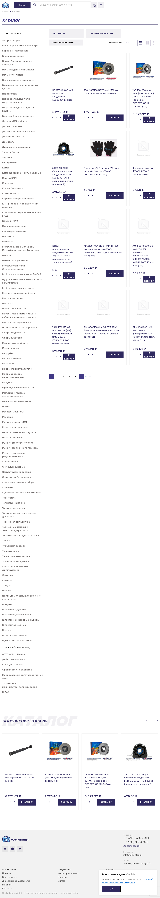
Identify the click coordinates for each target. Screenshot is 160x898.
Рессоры (7, 417)
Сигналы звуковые (13, 466)
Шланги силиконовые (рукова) (21, 619)
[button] (148, 721)
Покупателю (64, 869)
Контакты (7, 888)
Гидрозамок (9, 93)
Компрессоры (10, 193)
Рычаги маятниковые (15, 427)
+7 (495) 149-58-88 (136, 838)
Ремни (6, 406)
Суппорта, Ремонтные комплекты (22, 492)
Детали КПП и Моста (14, 121)
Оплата (61, 881)
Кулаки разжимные (14, 231)
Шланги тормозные (14, 625)
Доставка (63, 877)
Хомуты (6, 585)
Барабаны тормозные (15, 50)
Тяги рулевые (10, 551)
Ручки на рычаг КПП (14, 422)
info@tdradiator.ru (132, 855)
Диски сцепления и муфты (18, 131)
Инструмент (9, 162)
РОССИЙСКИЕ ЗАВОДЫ (18, 647)
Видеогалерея (9, 877)
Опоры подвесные (13, 332)
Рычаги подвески (13, 437)
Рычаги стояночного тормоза (20, 447)
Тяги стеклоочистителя (16, 556)
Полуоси (7, 382)
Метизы (6, 255)
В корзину (69, 118)
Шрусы (6, 630)
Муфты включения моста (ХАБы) (21, 274)
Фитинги (7, 575)
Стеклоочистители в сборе (18, 482)
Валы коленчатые (12, 74)
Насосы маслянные (14, 308)
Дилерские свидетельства (16, 881)
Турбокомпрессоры (14, 545)
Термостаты (9, 497)
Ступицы (7, 487)
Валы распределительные (18, 80)
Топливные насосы (13, 508)
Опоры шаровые (12, 337)
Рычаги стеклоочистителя (18, 442)
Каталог (110, 869)
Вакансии (7, 884)
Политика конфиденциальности (41, 893)
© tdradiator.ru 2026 (12, 893)
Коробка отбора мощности (18, 198)
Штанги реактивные (14, 635)
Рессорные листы (13, 411)
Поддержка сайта (69, 893)
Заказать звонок (131, 846)
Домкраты (8, 141)
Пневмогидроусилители (17, 368)
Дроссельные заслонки (16, 147)
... (81, 376)
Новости (6, 873)
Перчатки (8, 363)
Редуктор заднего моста (16, 401)
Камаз (5, 167)
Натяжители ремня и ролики (19, 327)
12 (123, 43)
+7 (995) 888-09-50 (136, 842)
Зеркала (7, 157)
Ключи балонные (12, 188)
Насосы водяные (12, 298)
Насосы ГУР (9, 303)
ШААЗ (5, 692)
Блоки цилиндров (13, 56)
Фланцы (7, 580)
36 (129, 43)
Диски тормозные (13, 136)
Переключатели (12, 358)
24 (126, 43)
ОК (111, 888)
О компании (9, 869)
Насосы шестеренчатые (16, 322)
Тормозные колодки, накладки (20, 535)
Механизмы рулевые (15, 260)
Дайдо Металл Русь (14, 659)
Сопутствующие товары (16, 472)
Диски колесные (12, 126)
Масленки (8, 236)
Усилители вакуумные (15, 561)
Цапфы (6, 590)
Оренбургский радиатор (17, 669)
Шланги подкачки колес (17, 614)
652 (86, 376)
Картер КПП (9, 178)
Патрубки (8, 353)
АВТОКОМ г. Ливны (13, 654)
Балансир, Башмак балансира (20, 45)
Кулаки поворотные (14, 226)
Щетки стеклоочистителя (17, 640)
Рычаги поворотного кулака (19, 432)
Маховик (7, 241)
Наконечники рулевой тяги (18, 293)
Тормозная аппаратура (16, 521)
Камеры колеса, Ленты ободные (21, 172)
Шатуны (7, 604)
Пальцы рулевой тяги (15, 343)
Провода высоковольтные (18, 387)
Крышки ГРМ (10, 221)
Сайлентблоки (10, 461)
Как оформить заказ (68, 873)
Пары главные (11, 348)
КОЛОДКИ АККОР (13, 664)
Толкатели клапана (13, 502)
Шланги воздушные (14, 609)
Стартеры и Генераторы (16, 477)
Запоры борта (10, 152)
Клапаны (7, 183)
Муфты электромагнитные (18, 288)
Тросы (6, 540)
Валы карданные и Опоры (18, 69)
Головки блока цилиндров (18, 116)
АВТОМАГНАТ (13, 33)
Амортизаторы (11, 40)
